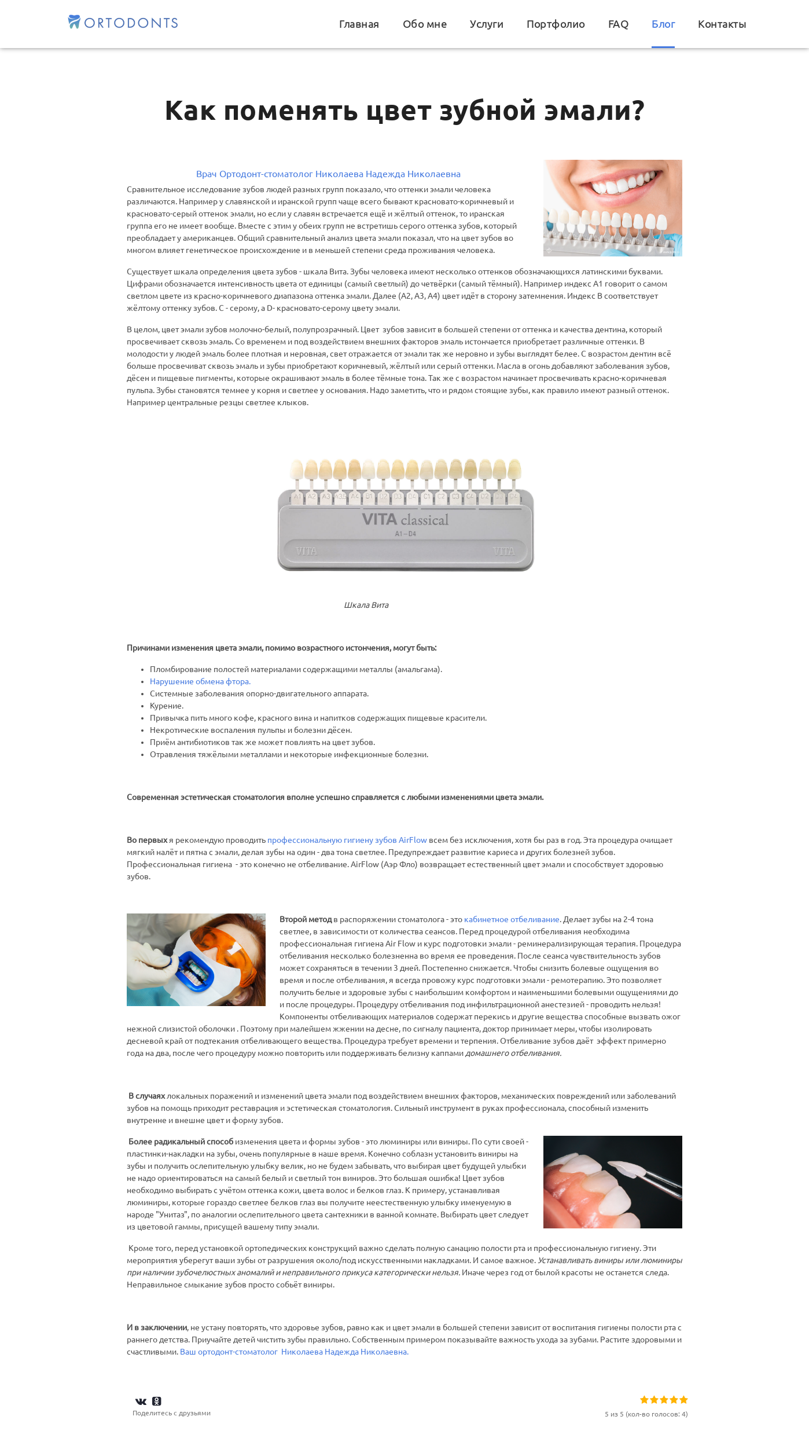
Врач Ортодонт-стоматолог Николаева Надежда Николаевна (328, 173)
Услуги (486, 24)
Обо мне (425, 24)
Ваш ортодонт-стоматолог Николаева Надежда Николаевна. (294, 1351)
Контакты (722, 24)
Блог (663, 24)
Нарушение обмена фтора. (200, 681)
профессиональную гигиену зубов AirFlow (347, 840)
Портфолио (556, 24)
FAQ (618, 24)
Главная (359, 24)
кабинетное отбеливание (512, 919)
